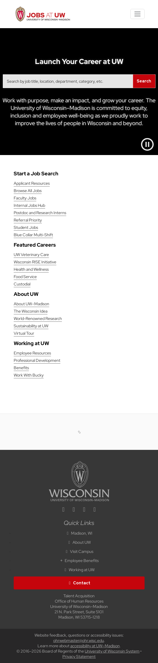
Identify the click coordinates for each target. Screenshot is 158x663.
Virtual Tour (24, 333)
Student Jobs (26, 227)
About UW (79, 542)
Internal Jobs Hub (29, 205)
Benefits (21, 367)
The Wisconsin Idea (30, 311)
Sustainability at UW (31, 326)
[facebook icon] (74, 510)
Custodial (22, 284)
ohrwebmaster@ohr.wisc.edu (78, 640)
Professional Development (37, 360)
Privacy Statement (79, 656)
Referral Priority (28, 220)
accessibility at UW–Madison (95, 646)
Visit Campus (79, 551)
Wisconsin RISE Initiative (35, 262)
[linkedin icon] (63, 510)
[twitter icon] (84, 510)
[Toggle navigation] (137, 14)
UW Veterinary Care (31, 254)
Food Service (25, 276)
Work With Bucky (29, 375)
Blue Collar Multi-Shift (33, 234)
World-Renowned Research (38, 318)
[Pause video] (147, 144)
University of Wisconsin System (112, 651)
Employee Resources (32, 353)
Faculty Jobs (25, 198)
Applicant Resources (32, 183)
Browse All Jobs (28, 190)
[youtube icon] (94, 510)
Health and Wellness (31, 269)
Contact (79, 583)
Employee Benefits (79, 560)
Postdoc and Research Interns (40, 212)
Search (144, 81)
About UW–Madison (31, 304)
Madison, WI (79, 533)
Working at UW (79, 569)
